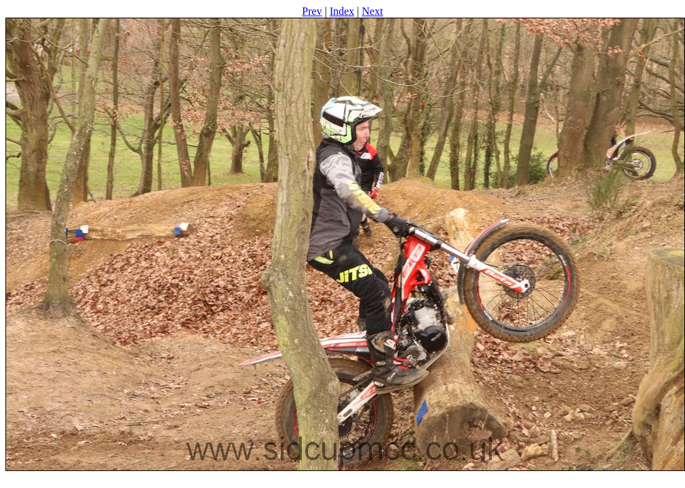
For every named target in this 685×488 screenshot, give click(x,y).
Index (342, 11)
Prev (311, 11)
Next (372, 11)
